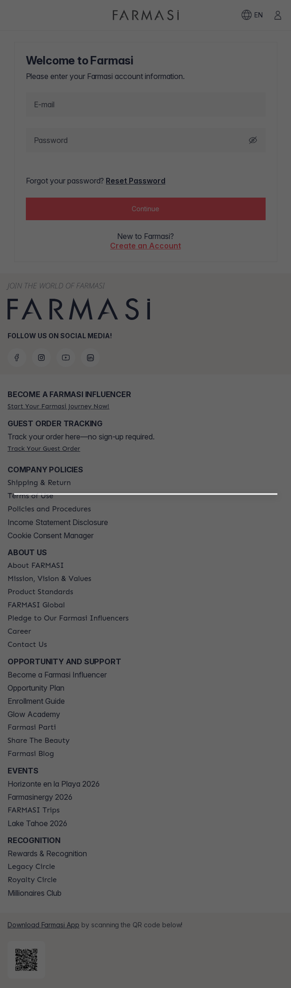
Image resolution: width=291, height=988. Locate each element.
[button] (145, 611)
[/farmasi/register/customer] (145, 635)
